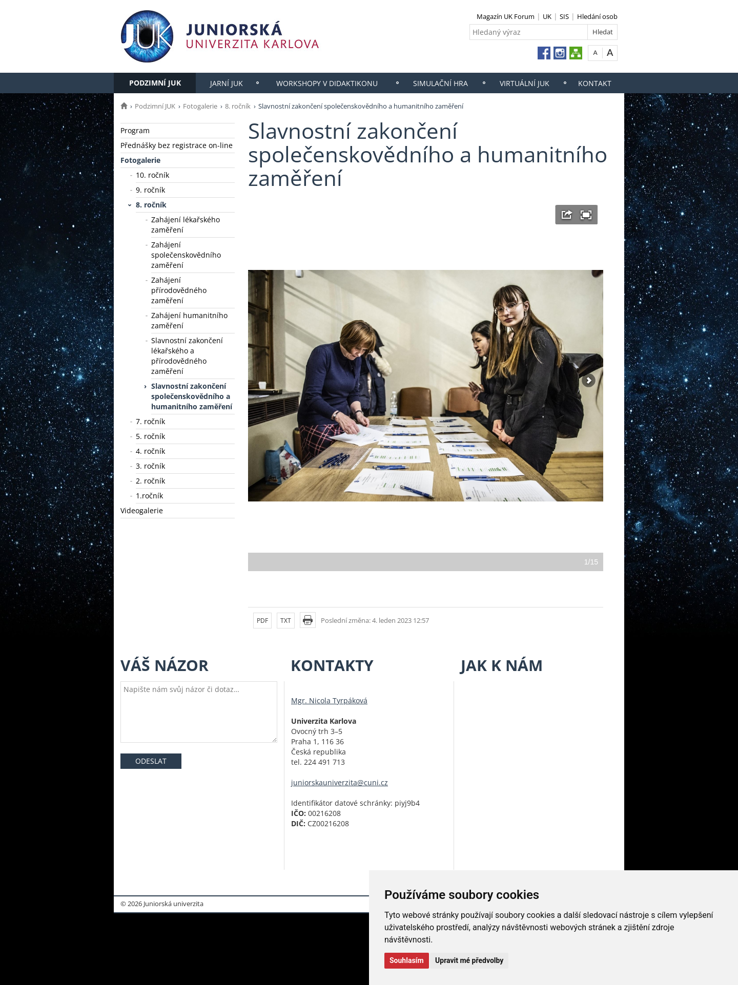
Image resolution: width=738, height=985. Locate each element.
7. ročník (150, 421)
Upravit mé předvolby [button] (469, 960)
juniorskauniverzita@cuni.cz (339, 782)
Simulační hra (440, 83)
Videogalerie (141, 510)
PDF (262, 620)
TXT (285, 620)
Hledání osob (597, 16)
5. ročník (150, 436)
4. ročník (150, 451)
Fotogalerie (200, 106)
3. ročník (150, 466)
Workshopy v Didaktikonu (327, 83)
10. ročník (152, 175)
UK (547, 16)
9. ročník (150, 190)
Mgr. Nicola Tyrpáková (329, 700)
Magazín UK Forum (506, 16)
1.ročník (149, 495)
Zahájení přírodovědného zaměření (179, 290)
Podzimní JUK (155, 83)
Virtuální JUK (524, 83)
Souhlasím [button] (406, 960)
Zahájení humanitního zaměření (189, 320)
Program (135, 130)
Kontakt (594, 83)
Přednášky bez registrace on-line (176, 145)
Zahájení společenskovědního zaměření (186, 255)
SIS (564, 16)
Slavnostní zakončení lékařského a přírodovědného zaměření (187, 356)
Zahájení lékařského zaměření (185, 225)
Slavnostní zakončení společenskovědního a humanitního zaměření (191, 396)
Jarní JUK (226, 83)
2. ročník (150, 481)
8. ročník (238, 106)
